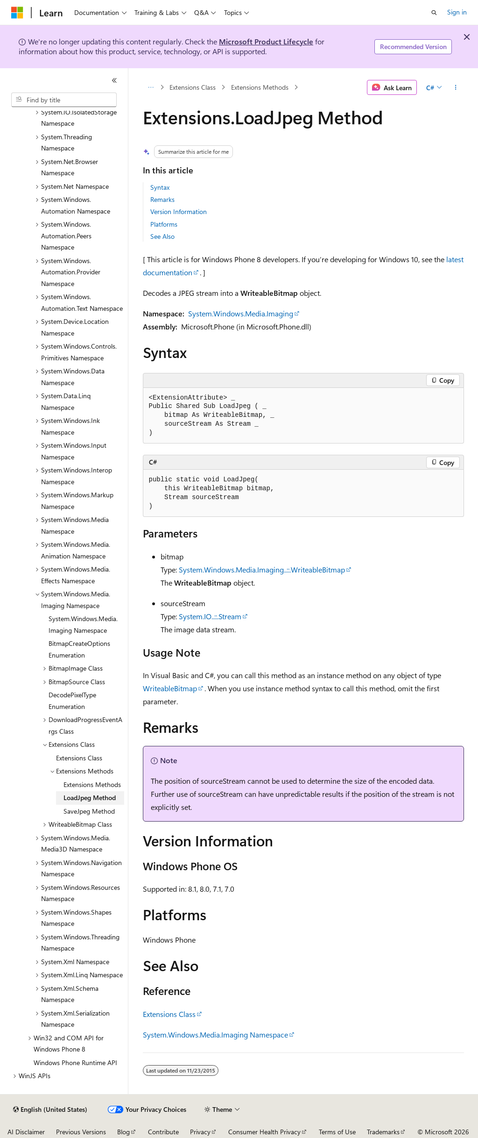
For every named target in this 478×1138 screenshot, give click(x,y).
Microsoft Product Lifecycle (266, 41)
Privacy (200, 1131)
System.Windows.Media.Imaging (240, 313)
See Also (162, 236)
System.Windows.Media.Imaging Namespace (215, 1034)
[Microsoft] (17, 13)
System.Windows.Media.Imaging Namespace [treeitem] (83, 624)
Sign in (457, 11)
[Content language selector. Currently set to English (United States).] (50, 1109)
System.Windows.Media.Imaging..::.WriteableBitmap (262, 569)
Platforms (163, 224)
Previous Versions (81, 1131)
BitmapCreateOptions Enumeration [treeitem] (79, 649)
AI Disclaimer (26, 1131)
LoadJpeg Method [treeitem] (89, 797)
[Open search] (434, 12)
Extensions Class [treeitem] (79, 757)
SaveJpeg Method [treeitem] (89, 811)
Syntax (159, 187)
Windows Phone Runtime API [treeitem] (75, 1062)
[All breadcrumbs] (151, 87)
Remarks (162, 199)
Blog (123, 1131)
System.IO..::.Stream (210, 616)
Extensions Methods (259, 87)
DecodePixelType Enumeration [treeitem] (72, 700)
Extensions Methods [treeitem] (92, 784)
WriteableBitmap (170, 688)
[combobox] (64, 100)
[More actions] (455, 87)
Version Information (178, 211)
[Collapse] (114, 80)
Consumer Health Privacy (264, 1131)
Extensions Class (192, 87)
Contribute (163, 1131)
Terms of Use (337, 1131)
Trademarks (383, 1131)
